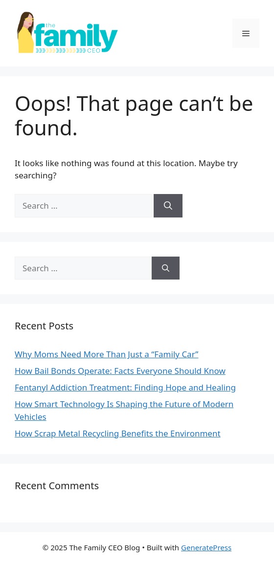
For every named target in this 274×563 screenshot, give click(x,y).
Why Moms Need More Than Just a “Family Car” (106, 354)
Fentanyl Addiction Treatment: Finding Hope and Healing (125, 387)
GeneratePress (206, 547)
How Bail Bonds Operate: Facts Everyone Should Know (120, 370)
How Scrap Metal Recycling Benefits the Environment (118, 433)
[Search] (168, 205)
